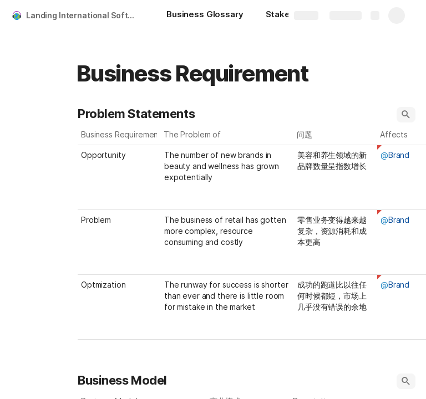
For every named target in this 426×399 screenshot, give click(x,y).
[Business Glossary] (205, 15)
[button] (406, 114)
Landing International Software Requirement (85, 15)
